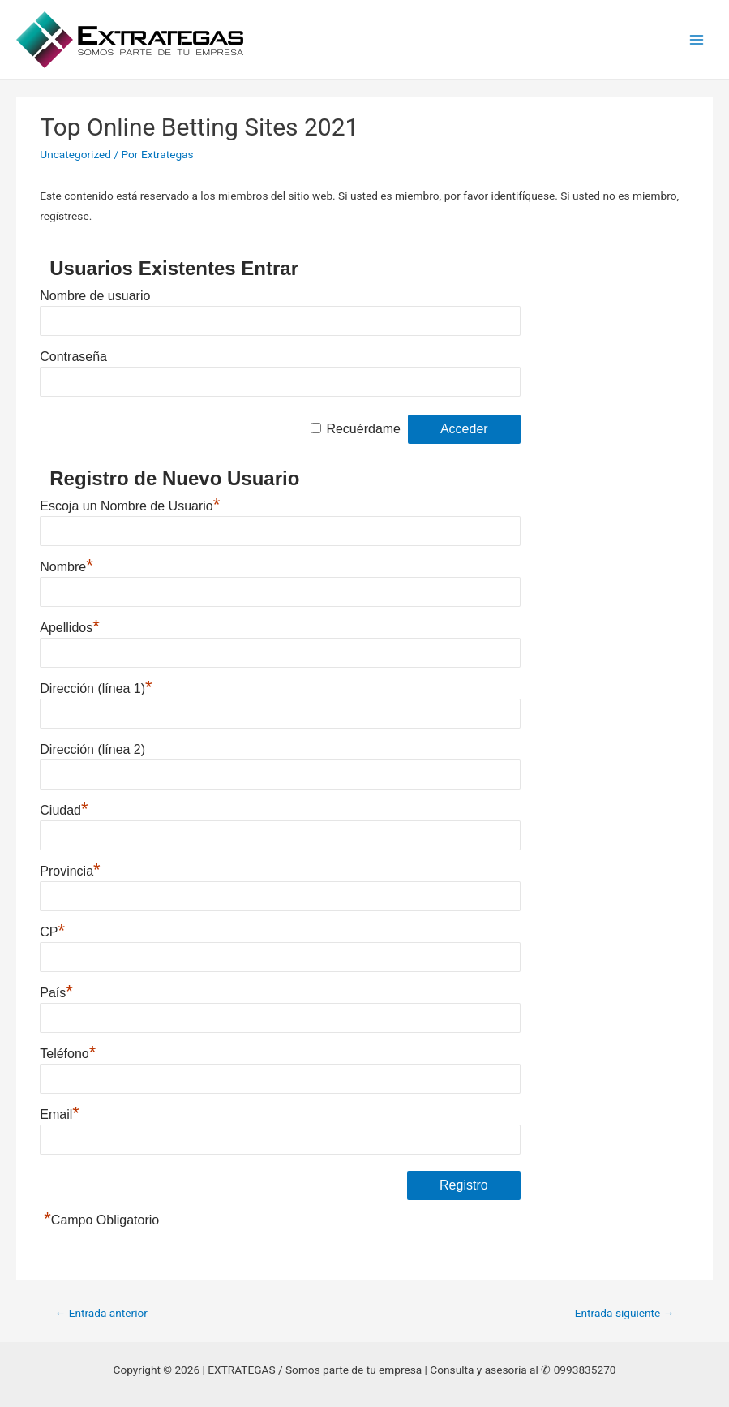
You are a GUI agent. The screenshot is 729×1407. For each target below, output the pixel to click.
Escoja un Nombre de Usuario (130, 506)
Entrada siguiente (625, 1312)
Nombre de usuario (95, 296)
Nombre (66, 567)
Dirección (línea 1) (96, 688)
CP (52, 932)
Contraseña (73, 357)
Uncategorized (75, 154)
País (56, 993)
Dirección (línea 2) (92, 749)
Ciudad (64, 810)
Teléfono (68, 1054)
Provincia (70, 871)
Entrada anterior (101, 1312)
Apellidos (70, 628)
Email (59, 1114)
